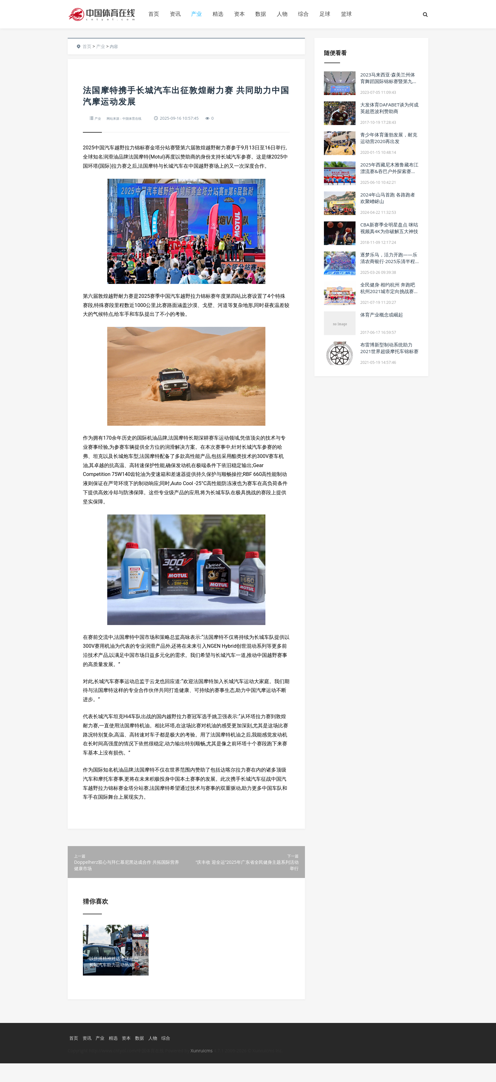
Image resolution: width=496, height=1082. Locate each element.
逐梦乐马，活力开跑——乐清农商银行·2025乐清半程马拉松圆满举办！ (388, 261)
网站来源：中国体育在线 (131, 118)
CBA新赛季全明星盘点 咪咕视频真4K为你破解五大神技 (389, 227)
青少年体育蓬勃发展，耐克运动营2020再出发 (388, 137)
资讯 (175, 13)
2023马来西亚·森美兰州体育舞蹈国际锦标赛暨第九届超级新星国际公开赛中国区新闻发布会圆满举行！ (388, 84)
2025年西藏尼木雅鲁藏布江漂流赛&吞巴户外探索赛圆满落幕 (389, 171)
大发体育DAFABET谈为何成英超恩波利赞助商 (389, 107)
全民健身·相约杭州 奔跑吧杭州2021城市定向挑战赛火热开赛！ (389, 291)
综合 (303, 13)
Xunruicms (202, 1069)
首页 (153, 13)
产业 (196, 13)
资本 (239, 13)
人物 (282, 13)
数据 (260, 13)
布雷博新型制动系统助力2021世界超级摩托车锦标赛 (389, 347)
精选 (218, 13)
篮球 (346, 13)
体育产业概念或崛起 (381, 314)
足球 (324, 13)
